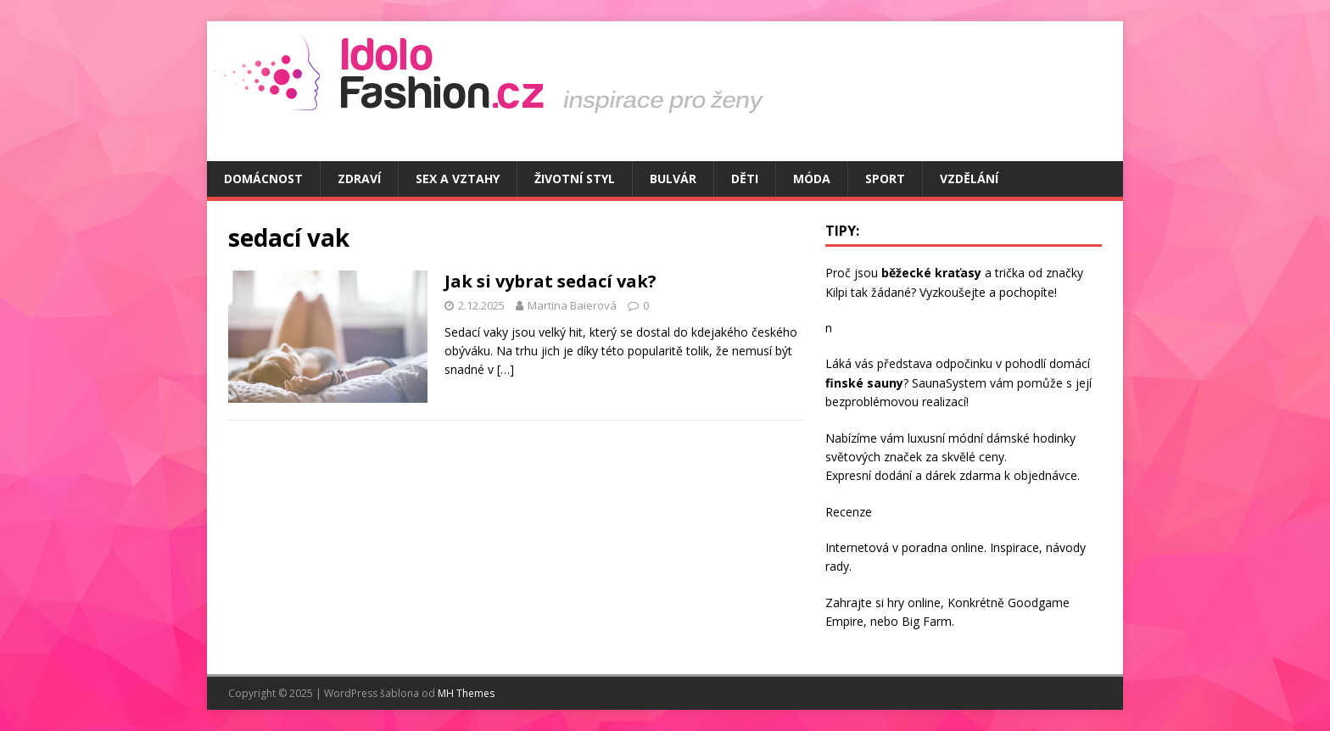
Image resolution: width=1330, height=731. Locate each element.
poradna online (943, 547)
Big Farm (927, 621)
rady (837, 566)
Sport (885, 178)
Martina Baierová (572, 305)
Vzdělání (969, 178)
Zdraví (359, 178)
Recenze (848, 512)
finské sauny (864, 383)
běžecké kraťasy (931, 273)
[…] (505, 369)
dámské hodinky (1031, 438)
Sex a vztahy (458, 178)
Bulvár (673, 178)
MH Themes (466, 693)
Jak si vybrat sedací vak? (550, 281)
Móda (811, 178)
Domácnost (263, 178)
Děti (744, 178)
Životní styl (574, 178)
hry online (914, 602)
